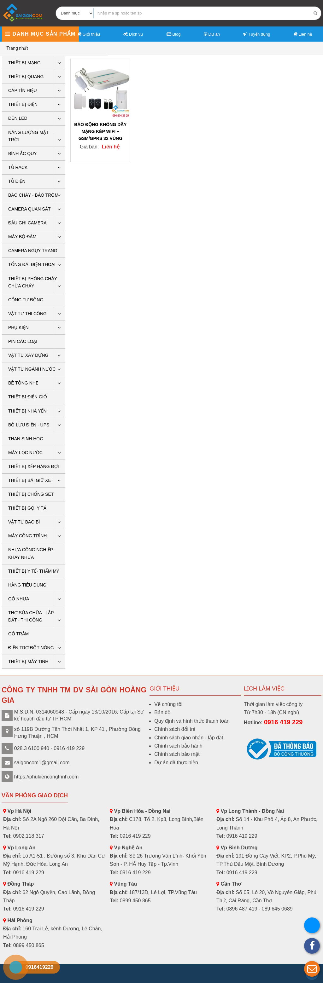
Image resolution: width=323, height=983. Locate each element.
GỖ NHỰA (18, 598)
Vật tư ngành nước (32, 369)
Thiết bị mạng (24, 62)
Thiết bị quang (26, 76)
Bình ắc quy (22, 153)
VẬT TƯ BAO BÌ (24, 521)
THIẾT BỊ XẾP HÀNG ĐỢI (33, 466)
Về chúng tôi (168, 704)
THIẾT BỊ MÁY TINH (28, 661)
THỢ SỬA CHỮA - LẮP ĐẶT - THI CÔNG (31, 616)
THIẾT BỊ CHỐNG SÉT (31, 494)
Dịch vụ (133, 34)
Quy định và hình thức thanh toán (191, 721)
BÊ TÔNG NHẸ (23, 382)
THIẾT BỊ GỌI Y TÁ (27, 508)
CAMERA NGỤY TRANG (32, 250)
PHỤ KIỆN (18, 327)
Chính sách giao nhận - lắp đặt (188, 737)
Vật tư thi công (27, 313)
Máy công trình (27, 535)
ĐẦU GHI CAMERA (27, 222)
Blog (174, 34)
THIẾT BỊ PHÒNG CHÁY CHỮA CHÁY (32, 282)
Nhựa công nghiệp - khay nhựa (32, 553)
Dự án (212, 34)
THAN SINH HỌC (25, 438)
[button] (312, 969)
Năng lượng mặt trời (28, 136)
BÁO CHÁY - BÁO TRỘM (33, 195)
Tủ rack (17, 167)
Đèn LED (17, 118)
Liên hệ (303, 34)
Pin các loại (22, 341)
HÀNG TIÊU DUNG (27, 584)
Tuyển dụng (256, 34)
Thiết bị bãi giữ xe (29, 480)
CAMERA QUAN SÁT (29, 208)
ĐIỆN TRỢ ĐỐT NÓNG (31, 647)
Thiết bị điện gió (27, 396)
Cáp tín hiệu (22, 90)
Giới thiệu (89, 34)
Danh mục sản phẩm (40, 34)
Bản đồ (162, 712)
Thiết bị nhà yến (27, 410)
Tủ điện (17, 181)
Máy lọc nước (25, 452)
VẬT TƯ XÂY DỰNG (28, 355)
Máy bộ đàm (22, 236)
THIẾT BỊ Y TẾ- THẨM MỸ (33, 571)
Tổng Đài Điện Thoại (32, 264)
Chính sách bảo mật (176, 754)
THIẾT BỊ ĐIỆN (23, 104)
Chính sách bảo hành (178, 746)
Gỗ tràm (18, 633)
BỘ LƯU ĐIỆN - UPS (28, 424)
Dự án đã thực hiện (176, 762)
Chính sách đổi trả (175, 729)
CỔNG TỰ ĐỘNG (25, 299)
